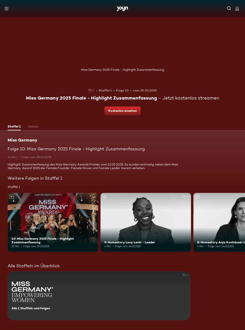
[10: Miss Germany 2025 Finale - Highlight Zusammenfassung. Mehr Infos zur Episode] (53, 222)
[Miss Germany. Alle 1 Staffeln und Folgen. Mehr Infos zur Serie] (99, 295)
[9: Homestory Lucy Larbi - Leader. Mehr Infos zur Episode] (145, 222)
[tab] (14, 126)
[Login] (237, 8)
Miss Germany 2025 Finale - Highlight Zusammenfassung (122, 70)
